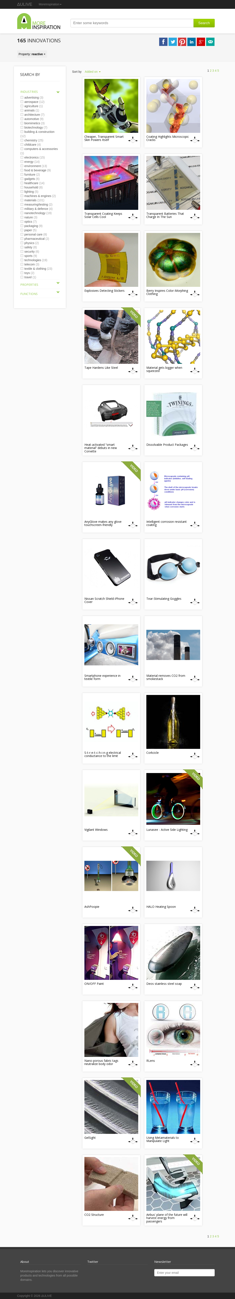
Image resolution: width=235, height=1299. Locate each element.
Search (204, 23)
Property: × (32, 54)
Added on (93, 71)
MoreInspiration (50, 4)
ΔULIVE (24, 4)
